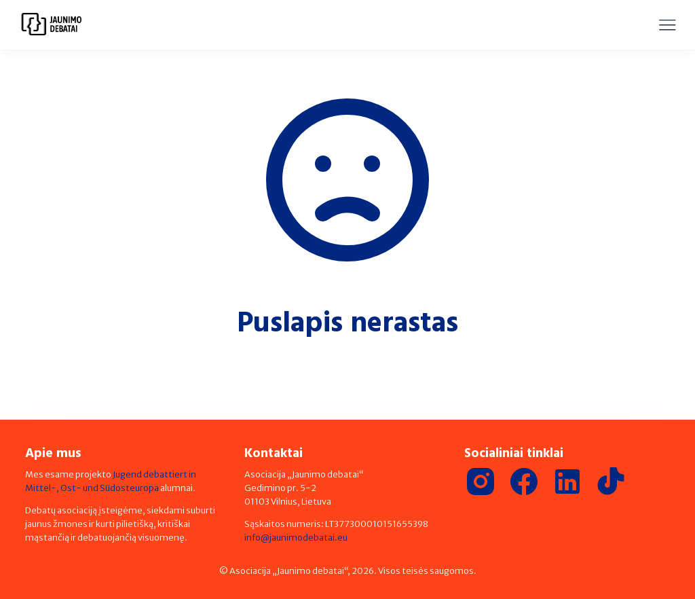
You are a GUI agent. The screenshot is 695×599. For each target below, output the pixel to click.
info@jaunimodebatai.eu (296, 537)
